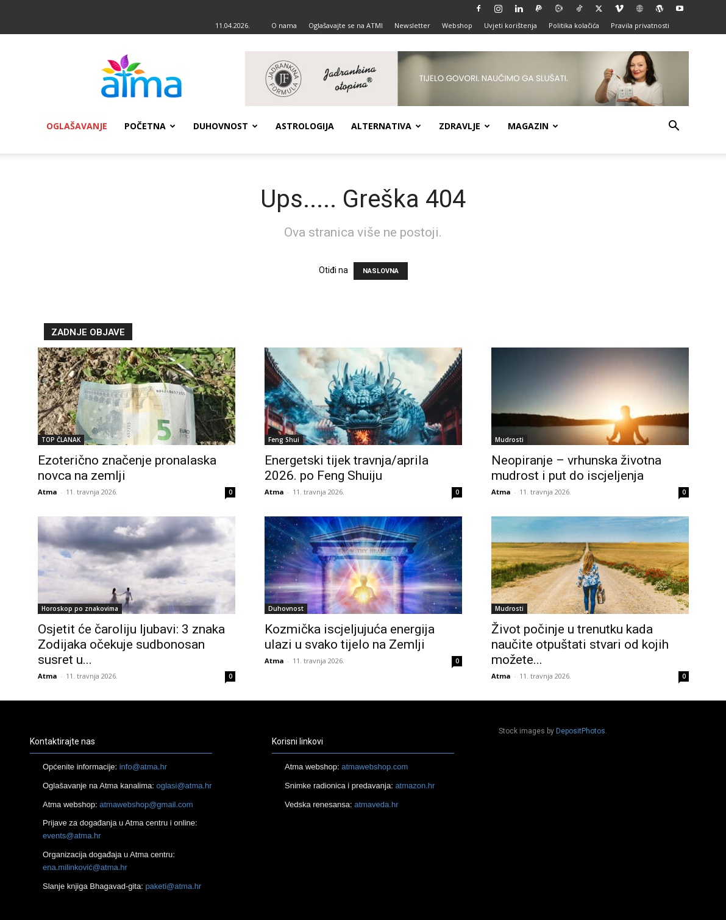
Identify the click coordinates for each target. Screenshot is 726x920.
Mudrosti (509, 439)
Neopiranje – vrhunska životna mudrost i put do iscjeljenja (576, 468)
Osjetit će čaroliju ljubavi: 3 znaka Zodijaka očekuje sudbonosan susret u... (131, 644)
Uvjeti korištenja (510, 25)
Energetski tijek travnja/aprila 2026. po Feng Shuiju (347, 468)
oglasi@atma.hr (184, 785)
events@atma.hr (72, 835)
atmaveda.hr (376, 804)
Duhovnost (225, 126)
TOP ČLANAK (60, 439)
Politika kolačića (574, 25)
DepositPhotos (580, 731)
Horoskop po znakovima (79, 608)
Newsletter (412, 25)
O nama (284, 25)
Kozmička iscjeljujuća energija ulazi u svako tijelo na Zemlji (350, 637)
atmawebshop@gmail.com (146, 804)
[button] (674, 127)
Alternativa (386, 126)
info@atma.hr (143, 766)
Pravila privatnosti (640, 25)
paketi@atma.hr (173, 886)
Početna (150, 126)
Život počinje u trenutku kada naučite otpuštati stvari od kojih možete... (580, 644)
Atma (47, 491)
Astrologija (305, 126)
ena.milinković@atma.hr (85, 867)
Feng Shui (283, 439)
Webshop (457, 25)
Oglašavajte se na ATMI (345, 25)
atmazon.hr (415, 785)
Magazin (533, 126)
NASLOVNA (381, 271)
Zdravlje (464, 126)
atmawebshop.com (374, 766)
